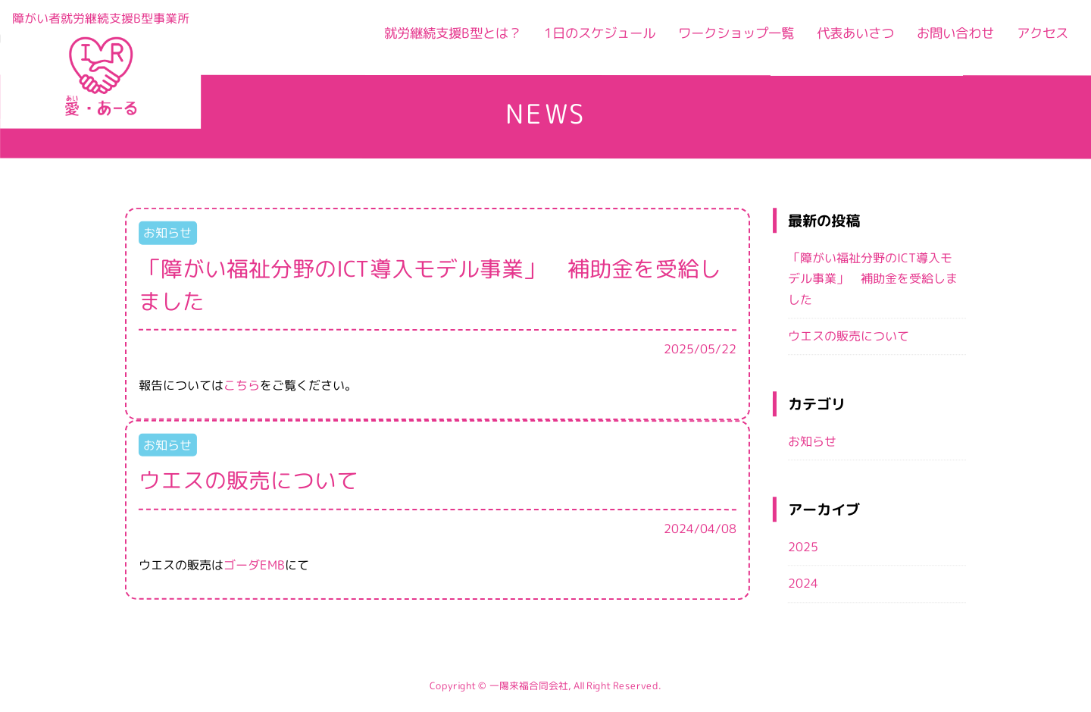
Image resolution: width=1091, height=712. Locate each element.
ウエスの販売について (848, 336)
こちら (242, 385)
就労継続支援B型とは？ (393, 40)
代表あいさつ (835, 40)
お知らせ (812, 441)
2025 (803, 546)
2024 (803, 584)
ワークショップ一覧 (705, 40)
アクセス (1039, 40)
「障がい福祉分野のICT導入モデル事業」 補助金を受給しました (873, 278)
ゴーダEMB (254, 564)
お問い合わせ (945, 40)
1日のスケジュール (555, 40)
